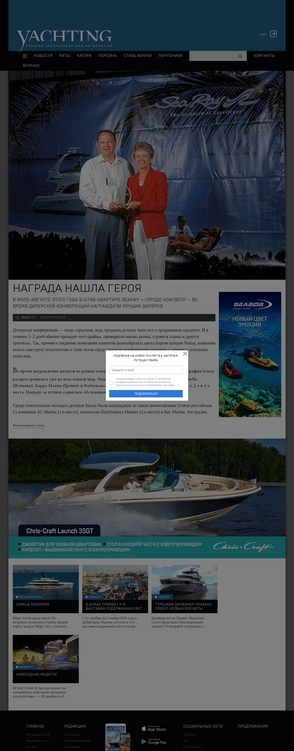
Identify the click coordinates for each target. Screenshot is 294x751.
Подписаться (145, 393)
